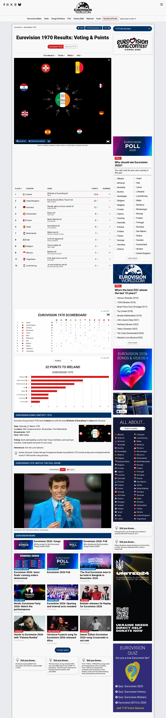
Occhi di (55, 240)
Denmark (120, 478)
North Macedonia (142, 461)
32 (96, 194)
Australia (120, 445)
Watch (71, 55)
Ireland (29, 194)
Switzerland (31, 214)
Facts (98, 19)
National (90, 19)
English (71, 469)
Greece (119, 498)
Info (79, 55)
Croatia (119, 468)
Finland (119, 485)
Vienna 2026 (79, 19)
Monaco (29, 253)
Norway (138, 465)
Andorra (119, 438)
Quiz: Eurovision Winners (130, 697)
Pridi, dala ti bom (57, 259)
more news (63, 650)
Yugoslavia (30, 259)
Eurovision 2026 (132, 356)
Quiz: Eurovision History (130, 691)
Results (110, 19)
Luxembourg (31, 266)
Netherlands (31, 233)
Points (61, 55)
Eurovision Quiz (132, 650)
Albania (119, 434)
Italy (28, 240)
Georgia (119, 492)
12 (96, 207)
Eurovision (18, 27)
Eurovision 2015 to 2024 (130, 702)
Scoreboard (49, 55)
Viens (54, 246)
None (63, 469)
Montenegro (140, 451)
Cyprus (119, 471)
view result (132, 258)
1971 (107, 28)
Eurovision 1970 (55, 47)
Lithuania (139, 434)
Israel (118, 512)
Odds (46, 19)
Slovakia (139, 492)
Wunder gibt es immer (60, 207)
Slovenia (139, 495)
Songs (58, 19)
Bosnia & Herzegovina (123, 461)
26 (96, 201)
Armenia (120, 441)
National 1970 (70, 47)
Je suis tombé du (57, 265)
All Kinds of (57, 194)
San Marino (140, 482)
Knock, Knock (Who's (60, 201)
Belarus (119, 455)
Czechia (119, 475)
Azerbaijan (120, 451)
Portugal (139, 471)
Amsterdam (30, 27)
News (34, 19)
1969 (80, 28)
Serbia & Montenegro (142, 488)
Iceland (119, 505)
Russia (138, 478)
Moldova (139, 445)
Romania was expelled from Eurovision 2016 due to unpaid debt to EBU (29, 663)
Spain (28, 227)
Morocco (139, 455)
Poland (138, 468)
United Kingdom (142, 515)
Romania (139, 475)
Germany (30, 207)
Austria (119, 448)
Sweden (138, 502)
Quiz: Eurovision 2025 (129, 686)
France (29, 220)
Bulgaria (119, 465)
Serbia (138, 485)
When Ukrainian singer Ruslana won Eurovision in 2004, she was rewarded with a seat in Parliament (132, 545)
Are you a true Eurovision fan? (133, 657)
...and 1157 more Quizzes (129, 708)
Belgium (29, 246)
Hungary (120, 502)
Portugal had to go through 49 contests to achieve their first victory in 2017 (132, 530)
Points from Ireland (37, 141)
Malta (137, 441)
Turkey (138, 509)
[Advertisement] (62, 166)
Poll (69, 19)
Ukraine (138, 512)
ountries (21, 141)
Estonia (119, 482)
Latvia (119, 519)
